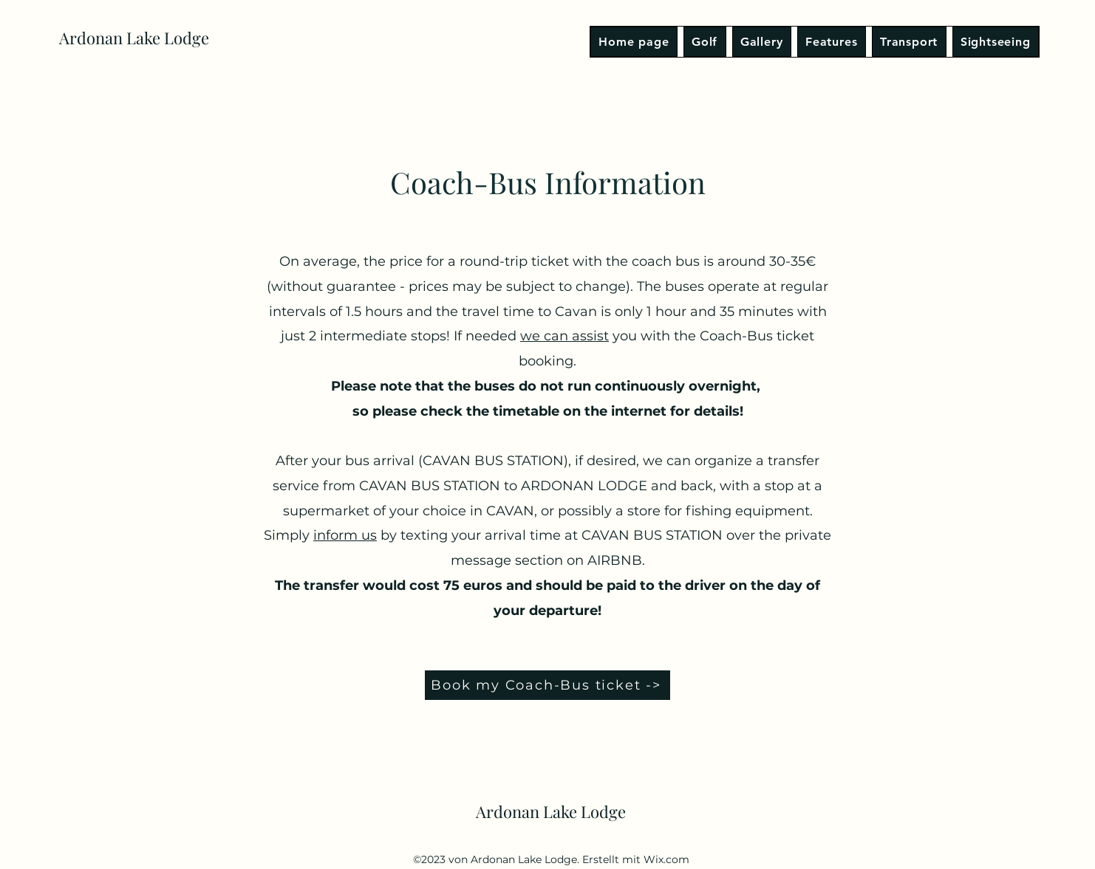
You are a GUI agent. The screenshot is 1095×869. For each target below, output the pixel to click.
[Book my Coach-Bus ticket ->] (547, 685)
